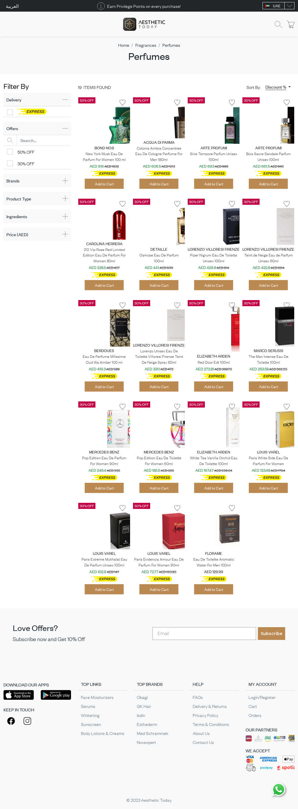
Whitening (90, 715)
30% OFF (25, 163)
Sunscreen (91, 724)
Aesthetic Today (156, 800)
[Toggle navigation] (7, 24)
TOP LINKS (91, 684)
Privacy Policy (205, 715)
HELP (198, 684)
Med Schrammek (152, 733)
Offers (12, 128)
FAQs (198, 697)
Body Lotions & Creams (102, 733)
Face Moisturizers (97, 697)
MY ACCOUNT (263, 684)
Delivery (13, 99)
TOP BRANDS (150, 684)
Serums (88, 706)
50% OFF (25, 151)
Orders (255, 715)
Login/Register (262, 697)
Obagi (142, 697)
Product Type (18, 198)
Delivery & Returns (210, 706)
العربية (12, 6)
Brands (12, 180)
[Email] (204, 633)
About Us (201, 733)
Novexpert (146, 742)
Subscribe (271, 633)
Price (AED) (17, 234)
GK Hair (144, 706)
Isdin (141, 715)
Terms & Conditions (211, 724)
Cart (253, 706)
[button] (278, 86)
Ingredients (16, 216)
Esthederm (147, 724)
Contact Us (203, 742)
